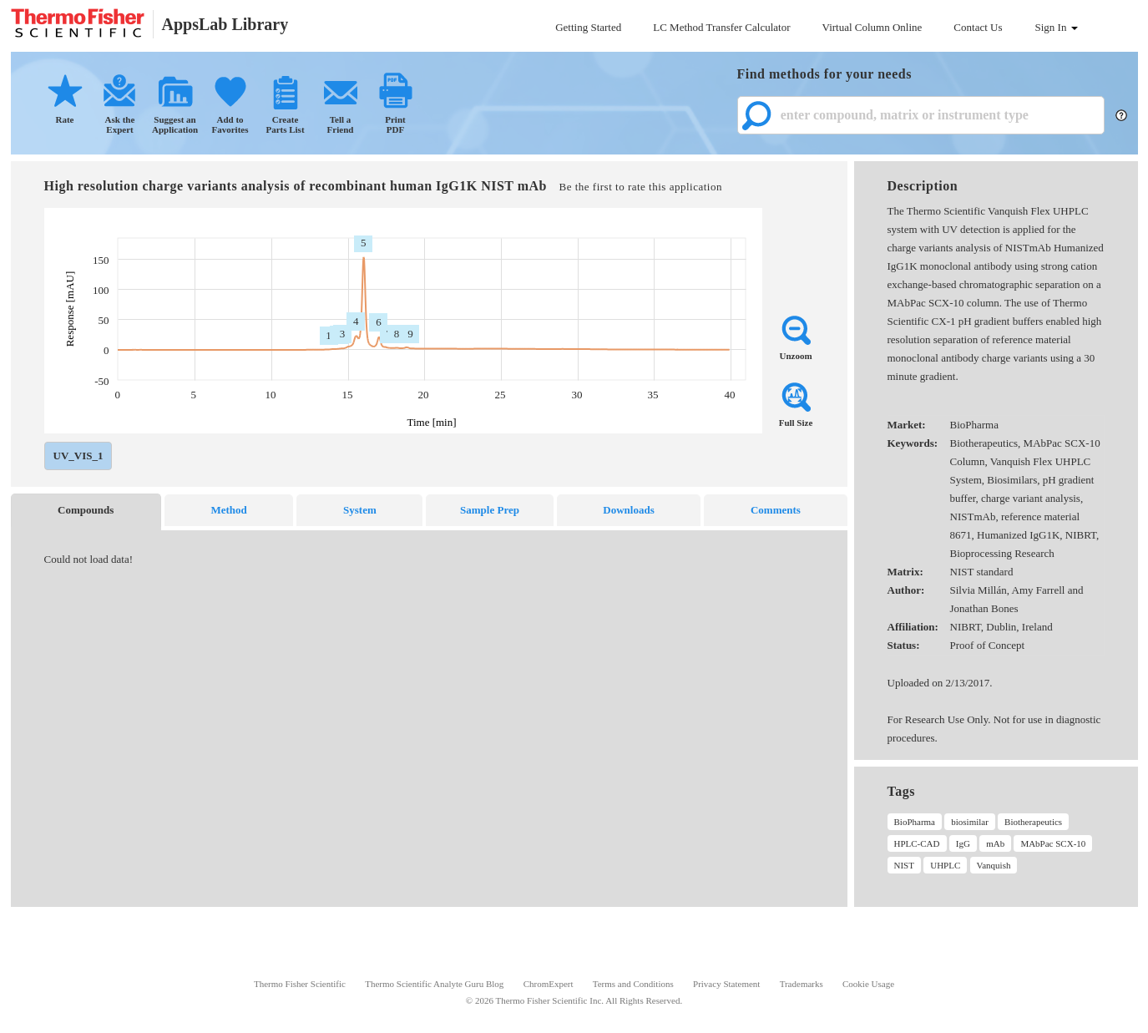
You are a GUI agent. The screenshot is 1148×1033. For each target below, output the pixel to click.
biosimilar (970, 822)
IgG (963, 843)
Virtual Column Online (872, 27)
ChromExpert (548, 984)
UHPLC (945, 865)
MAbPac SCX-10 (1052, 843)
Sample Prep (489, 510)
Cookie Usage (868, 984)
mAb (995, 843)
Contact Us (977, 27)
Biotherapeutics (1033, 822)
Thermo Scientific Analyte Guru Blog (434, 984)
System (360, 510)
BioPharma (915, 822)
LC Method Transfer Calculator (721, 27)
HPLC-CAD (917, 843)
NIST (904, 865)
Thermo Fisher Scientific (300, 984)
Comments (776, 510)
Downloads (628, 510)
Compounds (86, 510)
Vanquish (994, 865)
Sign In (1056, 27)
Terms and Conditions (633, 984)
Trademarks (801, 984)
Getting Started (588, 27)
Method (228, 510)
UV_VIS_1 (78, 455)
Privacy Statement (726, 984)
